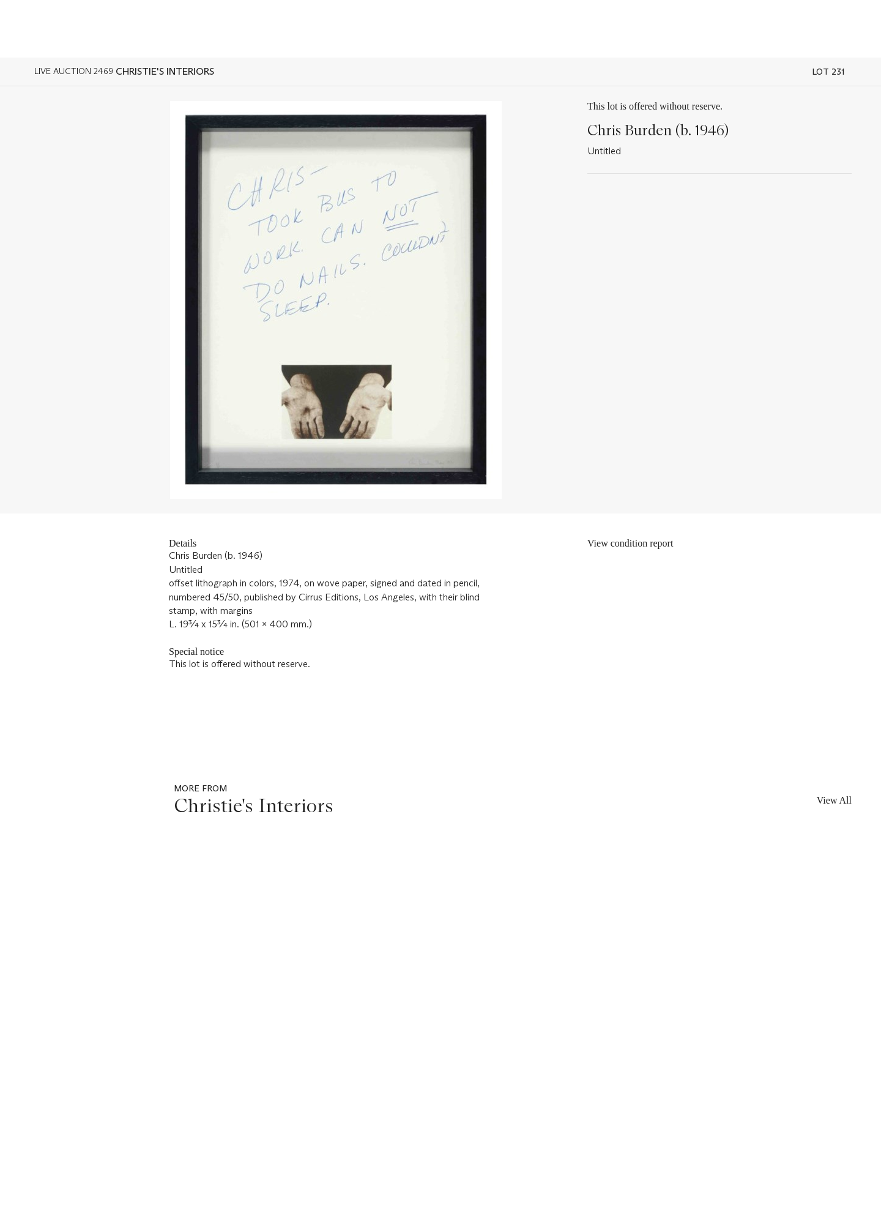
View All (834, 800)
